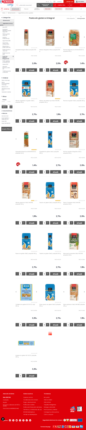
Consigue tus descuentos (51, 412)
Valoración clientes (6, 92)
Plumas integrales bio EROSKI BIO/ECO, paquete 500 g (73, 50)
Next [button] (84, 37)
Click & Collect (48, 400)
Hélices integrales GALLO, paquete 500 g (49, 50)
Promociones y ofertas (50, 409)
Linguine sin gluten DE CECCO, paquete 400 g (26, 356)
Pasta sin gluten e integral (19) (6, 57)
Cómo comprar (48, 414)
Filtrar (5, 97)
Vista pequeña (71, 18)
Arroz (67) (5, 27)
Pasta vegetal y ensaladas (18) (6, 61)
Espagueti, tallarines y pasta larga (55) (7, 30)
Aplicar (5, 107)
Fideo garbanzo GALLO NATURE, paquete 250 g (74, 305)
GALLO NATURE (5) (6, 123)
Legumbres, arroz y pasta (6, 24)
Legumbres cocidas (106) (6, 43)
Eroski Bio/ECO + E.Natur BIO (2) (5, 118)
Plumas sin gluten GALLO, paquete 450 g (74, 100)
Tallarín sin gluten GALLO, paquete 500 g (50, 253)
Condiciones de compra (30, 400)
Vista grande (81, 18)
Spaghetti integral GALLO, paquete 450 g (26, 50)
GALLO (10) (4, 121)
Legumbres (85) (6, 40)
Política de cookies (28, 405)
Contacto (6, 400)
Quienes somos (28, 397)
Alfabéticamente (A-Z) (6, 89)
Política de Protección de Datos (32, 407)
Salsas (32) (5, 64)
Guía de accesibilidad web (11, 408)
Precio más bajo (6, 80)
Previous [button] (64, 37)
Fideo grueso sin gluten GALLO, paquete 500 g (50, 305)
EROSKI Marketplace (29, 412)
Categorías (6, 18)
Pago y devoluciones (29, 402)
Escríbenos (55, 1)
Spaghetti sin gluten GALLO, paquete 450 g (49, 152)
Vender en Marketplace (30, 414)
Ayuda (5, 402)
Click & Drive (47, 402)
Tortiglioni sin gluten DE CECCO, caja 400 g (25, 305)
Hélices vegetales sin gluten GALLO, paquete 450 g (25, 101)
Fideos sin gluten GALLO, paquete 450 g (26, 253)
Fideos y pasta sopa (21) (6, 34)
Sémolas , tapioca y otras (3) (6, 68)
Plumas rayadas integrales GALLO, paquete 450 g (72, 152)
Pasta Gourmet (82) (6, 53)
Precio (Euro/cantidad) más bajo (5, 83)
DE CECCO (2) (5, 116)
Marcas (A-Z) (5, 86)
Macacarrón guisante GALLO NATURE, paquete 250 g (73, 254)
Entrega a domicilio (49, 407)
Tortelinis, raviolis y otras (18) (7, 71)
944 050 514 (51, 1)
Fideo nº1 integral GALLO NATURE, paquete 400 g (71, 203)
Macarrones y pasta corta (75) (6, 47)
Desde (3, 101)
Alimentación (6, 20)
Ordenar (5, 78)
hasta (9, 101)
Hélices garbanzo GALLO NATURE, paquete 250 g (24, 203)
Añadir (32, 70)
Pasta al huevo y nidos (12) (7, 50)
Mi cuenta (79, 1)
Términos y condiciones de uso (32, 409)
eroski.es (59, 1)
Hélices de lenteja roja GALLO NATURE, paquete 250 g (49, 101)
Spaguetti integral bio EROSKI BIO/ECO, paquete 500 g (26, 152)
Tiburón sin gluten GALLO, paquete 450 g (50, 202)
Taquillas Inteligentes (50, 405)
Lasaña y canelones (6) (6, 38)
